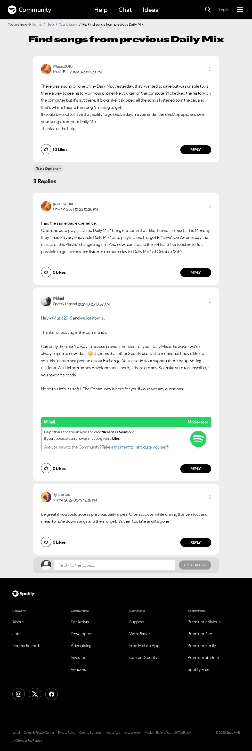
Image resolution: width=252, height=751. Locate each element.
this (44, 367)
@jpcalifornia (92, 318)
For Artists (80, 622)
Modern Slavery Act (157, 733)
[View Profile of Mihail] (58, 298)
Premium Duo (200, 633)
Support (136, 622)
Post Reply (195, 565)
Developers (81, 633)
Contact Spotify (143, 657)
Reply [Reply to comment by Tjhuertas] (195, 542)
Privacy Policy (66, 733)
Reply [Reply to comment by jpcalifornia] (195, 272)
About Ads (113, 733)
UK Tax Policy (182, 733)
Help (101, 9)
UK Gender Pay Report (27, 741)
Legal (16, 733)
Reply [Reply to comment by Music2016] (195, 149)
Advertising (81, 645)
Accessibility (132, 733)
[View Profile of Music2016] (63, 66)
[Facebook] (51, 694)
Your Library (68, 24)
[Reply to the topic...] (114, 565)
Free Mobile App (144, 645)
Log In (224, 9)
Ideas (150, 9)
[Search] (208, 9)
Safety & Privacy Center (39, 733)
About (18, 622)
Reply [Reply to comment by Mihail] (195, 468)
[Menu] (240, 9)
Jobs (16, 633)
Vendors (78, 669)
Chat (125, 9)
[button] (210, 69)
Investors (79, 657)
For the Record (25, 645)
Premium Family (202, 645)
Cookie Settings (90, 733)
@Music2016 (60, 318)
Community (29, 9)
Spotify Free (199, 669)
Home (37, 24)
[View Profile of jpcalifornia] (63, 203)
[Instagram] (18, 694)
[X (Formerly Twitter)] (35, 694)
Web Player (139, 633)
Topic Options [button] (47, 168)
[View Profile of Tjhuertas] (61, 494)
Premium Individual (205, 622)
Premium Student (203, 657)
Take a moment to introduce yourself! (135, 447)
